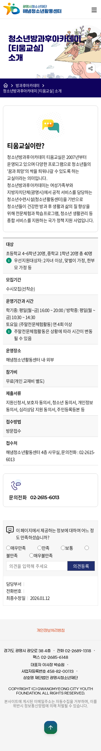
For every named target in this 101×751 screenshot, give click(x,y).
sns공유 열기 (90, 68)
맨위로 (50, 727)
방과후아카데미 (28, 85)
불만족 (12, 555)
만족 (45, 548)
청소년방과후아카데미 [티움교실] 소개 (32, 91)
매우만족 (18, 548)
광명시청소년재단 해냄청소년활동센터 (38, 9)
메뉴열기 (94, 10)
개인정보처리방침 (51, 631)
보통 (69, 548)
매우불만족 (43, 555)
